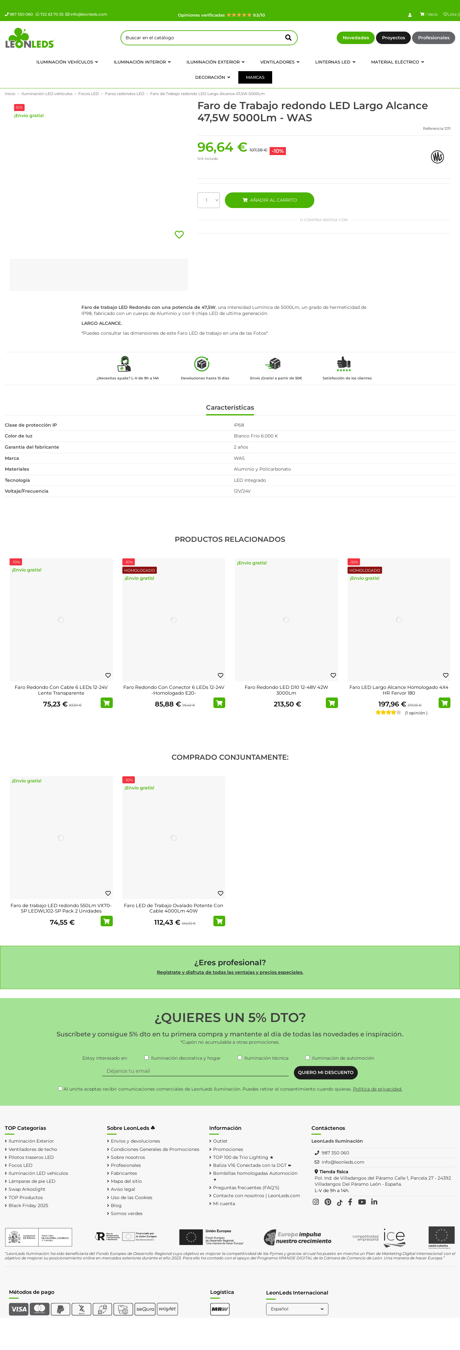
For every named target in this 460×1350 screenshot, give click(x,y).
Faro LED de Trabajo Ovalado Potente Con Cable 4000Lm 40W (173, 908)
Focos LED (21, 1165)
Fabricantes (124, 1173)
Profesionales (433, 38)
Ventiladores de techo (33, 1149)
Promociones (228, 1149)
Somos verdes (126, 1213)
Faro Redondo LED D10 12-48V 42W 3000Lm (286, 690)
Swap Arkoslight (27, 1189)
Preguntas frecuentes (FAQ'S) (246, 1187)
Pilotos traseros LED (31, 1157)
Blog (116, 1205)
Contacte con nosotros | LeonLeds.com (256, 1195)
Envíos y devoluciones (135, 1141)
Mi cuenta (224, 1203)
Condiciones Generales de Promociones (155, 1149)
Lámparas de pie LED (32, 1181)
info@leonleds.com (86, 14)
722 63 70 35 (50, 14)
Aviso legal (123, 1189)
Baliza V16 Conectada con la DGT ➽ (252, 1165)
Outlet (220, 1141)
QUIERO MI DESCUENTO (326, 1072)
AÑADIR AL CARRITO (269, 200)
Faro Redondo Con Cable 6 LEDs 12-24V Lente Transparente (61, 690)
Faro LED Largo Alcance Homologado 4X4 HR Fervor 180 (398, 690)
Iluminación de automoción (343, 1058)
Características (230, 408)
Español (298, 1309)
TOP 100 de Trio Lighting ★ (243, 1157)
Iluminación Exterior (31, 1141)
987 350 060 (19, 14)
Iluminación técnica (266, 1058)
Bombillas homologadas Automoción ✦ (255, 1176)
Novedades (356, 38)
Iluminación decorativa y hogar (186, 1058)
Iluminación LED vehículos (38, 1173)
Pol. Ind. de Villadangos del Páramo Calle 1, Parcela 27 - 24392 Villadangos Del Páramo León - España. (383, 1181)
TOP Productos (26, 1197)
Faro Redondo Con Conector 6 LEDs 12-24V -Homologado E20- (173, 690)
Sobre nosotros (128, 1157)
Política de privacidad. (377, 1089)
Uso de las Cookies (131, 1197)
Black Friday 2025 (28, 1205)
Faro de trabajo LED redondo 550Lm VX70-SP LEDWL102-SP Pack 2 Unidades (61, 908)
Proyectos (393, 38)
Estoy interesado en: (104, 1058)
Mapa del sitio (126, 1181)
